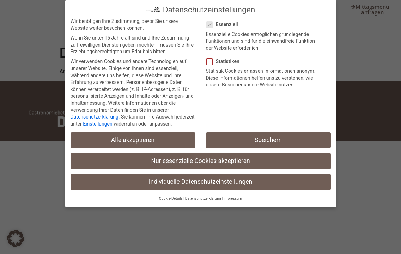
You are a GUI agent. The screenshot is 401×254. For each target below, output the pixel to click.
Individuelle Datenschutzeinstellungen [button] (200, 181)
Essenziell (224, 24)
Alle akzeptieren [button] (133, 139)
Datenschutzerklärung (95, 117)
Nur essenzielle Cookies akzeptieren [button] (200, 160)
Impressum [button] (232, 198)
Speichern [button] (268, 139)
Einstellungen (98, 123)
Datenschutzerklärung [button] (203, 198)
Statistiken (225, 61)
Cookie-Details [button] (171, 198)
